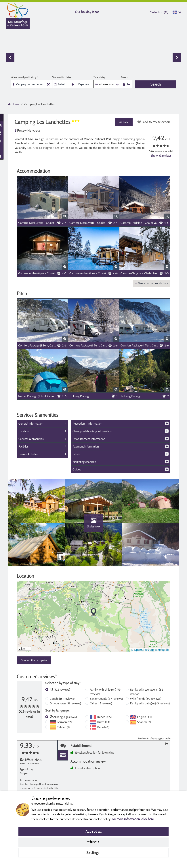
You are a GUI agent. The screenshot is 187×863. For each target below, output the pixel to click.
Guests (124, 77)
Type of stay (99, 77)
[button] (93, 612)
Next (177, 57)
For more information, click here (133, 819)
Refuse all (93, 842)
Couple (62, 698)
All (60, 689)
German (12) (64, 722)
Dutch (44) (103, 722)
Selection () (159, 12)
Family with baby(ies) (150, 703)
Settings (93, 852)
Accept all (93, 831)
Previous (10, 57)
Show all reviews (161, 155)
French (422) (104, 717)
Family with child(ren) (105, 692)
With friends (145, 698)
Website (124, 122)
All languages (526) (65, 717)
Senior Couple (106, 698)
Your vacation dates (61, 77)
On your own (65, 703)
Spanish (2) (144, 722)
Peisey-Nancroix (27, 130)
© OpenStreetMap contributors (150, 649)
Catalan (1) (63, 727)
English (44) (144, 717)
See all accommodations (152, 283)
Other (101, 703)
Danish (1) (103, 727)
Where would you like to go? (24, 77)
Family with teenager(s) (146, 692)
